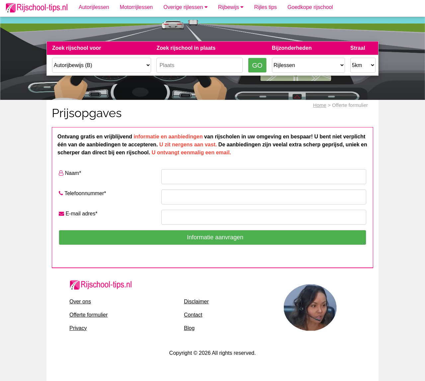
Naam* (70, 173)
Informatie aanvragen (215, 237)
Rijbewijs (231, 7)
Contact (193, 315)
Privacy (78, 328)
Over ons (80, 301)
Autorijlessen (94, 7)
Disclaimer (196, 301)
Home (319, 105)
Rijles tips (265, 7)
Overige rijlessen (185, 7)
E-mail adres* (78, 213)
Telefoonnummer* (82, 193)
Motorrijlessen (136, 7)
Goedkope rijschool (310, 7)
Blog (189, 328)
